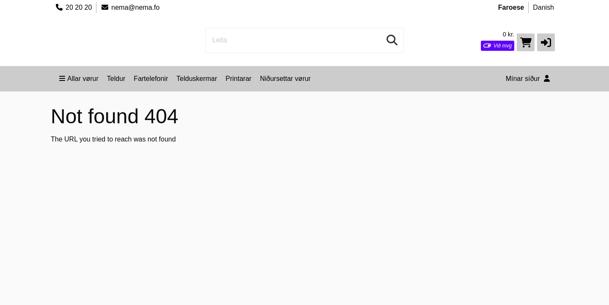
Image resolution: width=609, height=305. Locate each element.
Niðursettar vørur (285, 78)
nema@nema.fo (130, 7)
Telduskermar (196, 78)
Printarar (238, 78)
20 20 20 (73, 7)
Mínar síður (528, 78)
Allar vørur (79, 78)
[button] (546, 42)
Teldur (116, 78)
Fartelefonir (151, 78)
